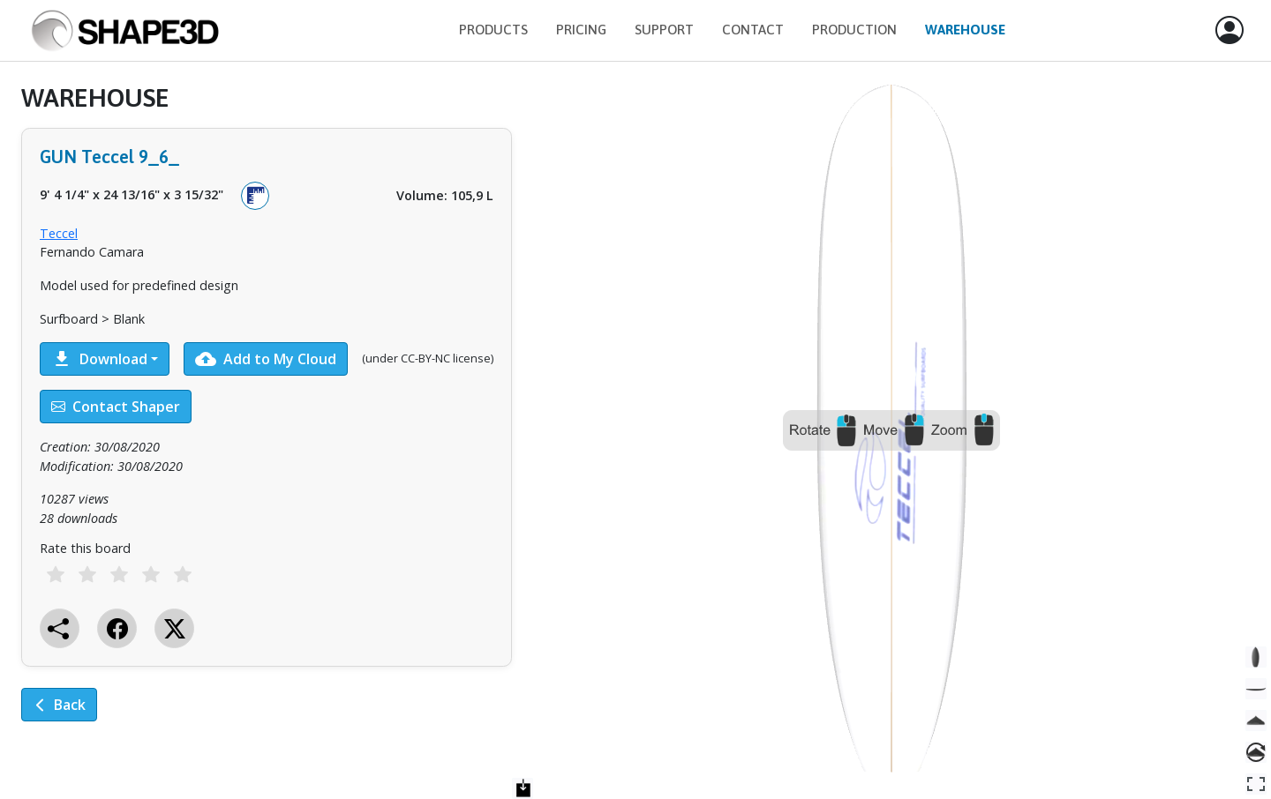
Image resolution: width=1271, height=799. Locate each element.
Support (664, 29)
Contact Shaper (115, 406)
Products (493, 29)
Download (99, 359)
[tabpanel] (266, 415)
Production (854, 29)
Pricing (581, 29)
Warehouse (965, 29)
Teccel (59, 233)
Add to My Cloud (265, 359)
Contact (753, 29)
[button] (1229, 31)
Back (59, 704)
